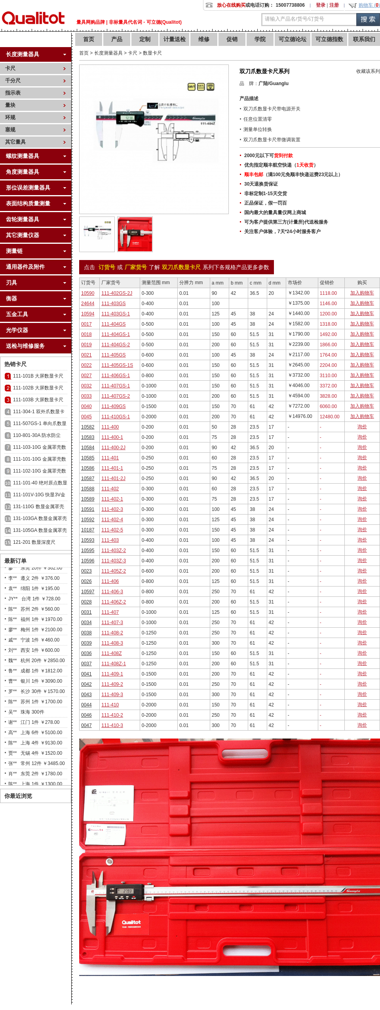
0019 (86, 344)
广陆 (263, 83)
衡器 (11, 298)
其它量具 (15, 142)
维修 (203, 39)
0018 (86, 334)
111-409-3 (112, 694)
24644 (87, 303)
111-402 (110, 489)
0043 (86, 694)
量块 (10, 105)
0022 (86, 365)
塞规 (10, 130)
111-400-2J (113, 447)
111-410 (110, 705)
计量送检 (174, 39)
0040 (86, 406)
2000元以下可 (268, 155)
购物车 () (369, 5)
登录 (320, 5)
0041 (86, 674)
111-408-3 (112, 643)
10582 (87, 427)
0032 (86, 386)
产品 (116, 39)
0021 (86, 355)
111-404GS (113, 324)
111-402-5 (112, 530)
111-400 (110, 427)
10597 (87, 591)
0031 (86, 612)
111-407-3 (112, 622)
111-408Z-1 (113, 663)
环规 (10, 117)
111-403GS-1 (115, 314)
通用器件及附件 (25, 267)
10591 (87, 509)
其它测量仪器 (22, 235)
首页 (88, 39)
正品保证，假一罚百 (265, 203)
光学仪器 (17, 330)
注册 (334, 5)
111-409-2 (112, 684)
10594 (87, 314)
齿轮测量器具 (22, 219)
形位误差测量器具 (28, 187)
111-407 (110, 612)
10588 (87, 489)
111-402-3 (112, 509)
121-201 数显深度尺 (34, 542)
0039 (86, 643)
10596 (87, 561)
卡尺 (10, 68)
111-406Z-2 (113, 602)
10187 (87, 530)
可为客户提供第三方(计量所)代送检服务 (286, 222)
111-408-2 (112, 633)
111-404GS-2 (115, 344)
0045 (86, 417)
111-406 (110, 581)
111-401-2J (113, 478)
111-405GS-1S (117, 365)
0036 (86, 653)
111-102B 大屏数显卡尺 (38, 388)
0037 (86, 663)
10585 (87, 458)
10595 (87, 550)
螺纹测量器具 (22, 156)
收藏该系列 (368, 71)
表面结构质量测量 (28, 203)
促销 (232, 39)
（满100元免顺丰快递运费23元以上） (293, 174)
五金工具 (17, 314)
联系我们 (364, 39)
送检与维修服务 (25, 346)
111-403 (110, 540)
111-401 (110, 458)
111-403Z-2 (113, 550)
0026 (86, 581)
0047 (86, 725)
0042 (86, 684)
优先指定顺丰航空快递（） (281, 165)
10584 (87, 447)
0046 (86, 715)
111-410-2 (112, 715)
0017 (86, 324)
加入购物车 (362, 293)
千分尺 (13, 81)
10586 (87, 468)
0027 (86, 375)
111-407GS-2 (115, 396)
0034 (86, 622)
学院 (260, 39)
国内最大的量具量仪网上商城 (275, 212)
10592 (87, 519)
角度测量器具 (22, 172)
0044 (86, 705)
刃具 (11, 282)
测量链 (14, 251)
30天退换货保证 (261, 184)
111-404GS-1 (115, 334)
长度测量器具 (22, 54)
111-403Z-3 (113, 561)
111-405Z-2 (113, 571)
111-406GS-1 (115, 375)
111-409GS (113, 406)
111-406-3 (112, 591)
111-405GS (113, 355)
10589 (87, 499)
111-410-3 (112, 725)
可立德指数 (329, 39)
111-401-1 (112, 468)
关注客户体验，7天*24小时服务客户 (282, 231)
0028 (86, 602)
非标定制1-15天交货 (265, 193)
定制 (144, 39)
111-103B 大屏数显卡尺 (38, 399)
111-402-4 (112, 519)
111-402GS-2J (116, 293)
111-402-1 (112, 499)
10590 (87, 293)
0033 (86, 396)
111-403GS (113, 303)
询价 (362, 426)
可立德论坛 (292, 39)
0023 (86, 571)
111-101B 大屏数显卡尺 (38, 376)
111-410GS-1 (115, 417)
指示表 (13, 93)
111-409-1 (112, 674)
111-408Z (111, 653)
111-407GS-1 (115, 386)
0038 (86, 633)
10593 (87, 540)
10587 (87, 478)
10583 (87, 437)
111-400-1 (112, 437)
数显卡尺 (152, 53)
